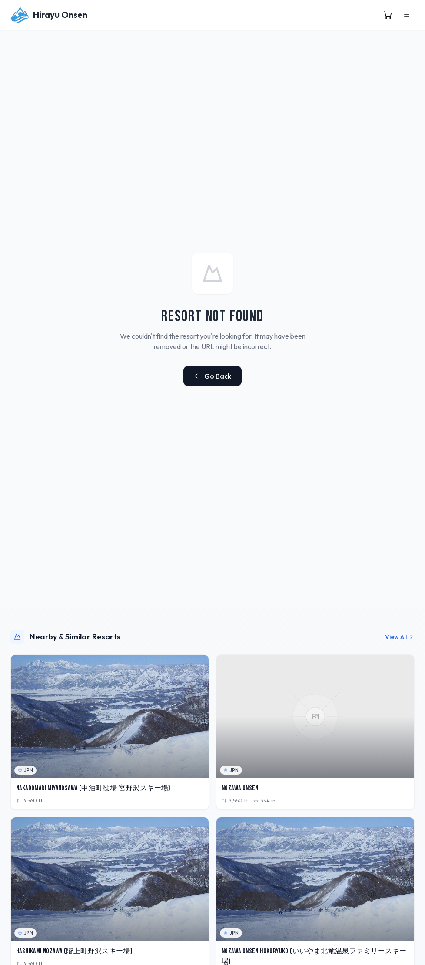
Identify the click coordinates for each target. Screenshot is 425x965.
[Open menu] (407, 15)
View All (400, 637)
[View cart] (387, 15)
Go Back (212, 376)
